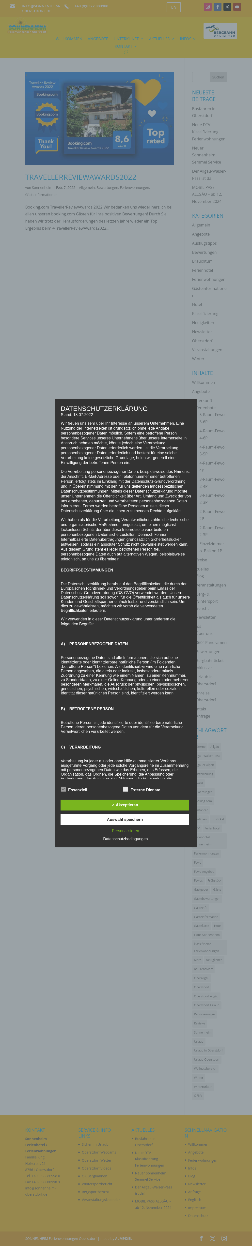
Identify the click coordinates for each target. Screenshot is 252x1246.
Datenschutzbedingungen (125, 839)
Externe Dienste (141, 789)
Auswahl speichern (125, 819)
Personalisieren (125, 831)
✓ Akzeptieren (125, 805)
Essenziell (74, 789)
